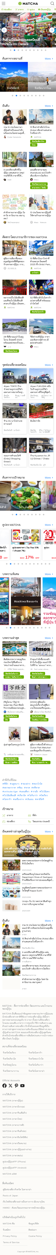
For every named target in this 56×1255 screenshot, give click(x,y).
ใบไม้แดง (45, 791)
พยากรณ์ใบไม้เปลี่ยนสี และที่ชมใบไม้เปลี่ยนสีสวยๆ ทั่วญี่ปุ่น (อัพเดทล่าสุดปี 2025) (14, 302)
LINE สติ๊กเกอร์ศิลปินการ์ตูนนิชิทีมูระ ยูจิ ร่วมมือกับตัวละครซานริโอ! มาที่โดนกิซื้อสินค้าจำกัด (28, 850)
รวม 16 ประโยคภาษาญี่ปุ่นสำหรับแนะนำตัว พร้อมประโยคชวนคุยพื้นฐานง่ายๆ (14, 131)
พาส (28, 788)
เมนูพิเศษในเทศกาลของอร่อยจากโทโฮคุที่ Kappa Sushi (37, 889)
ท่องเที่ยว (6, 9)
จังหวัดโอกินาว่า (36, 1064)
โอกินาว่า (33, 795)
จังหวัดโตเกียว (9, 1052)
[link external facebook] (5, 1086)
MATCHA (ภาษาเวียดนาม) (14, 1143)
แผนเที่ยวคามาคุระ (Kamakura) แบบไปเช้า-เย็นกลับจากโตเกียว (41, 172)
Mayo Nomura (40, 222)
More (48, 58)
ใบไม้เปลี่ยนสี (10, 795)
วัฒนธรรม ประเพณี (39, 821)
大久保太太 (11, 268)
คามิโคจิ (40, 799)
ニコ (9, 347)
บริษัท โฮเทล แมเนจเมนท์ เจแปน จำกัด (16, 669)
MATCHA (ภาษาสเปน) (13, 1155)
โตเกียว (44, 795)
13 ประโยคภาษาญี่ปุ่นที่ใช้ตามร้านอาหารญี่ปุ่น (40, 214)
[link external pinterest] (17, 1086)
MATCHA (37, 137)
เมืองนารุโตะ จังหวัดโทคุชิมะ (43, 712)
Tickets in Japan (40, 754)
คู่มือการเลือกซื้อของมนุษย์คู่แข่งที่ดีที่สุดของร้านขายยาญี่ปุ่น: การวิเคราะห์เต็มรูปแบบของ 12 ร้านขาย (14, 264)
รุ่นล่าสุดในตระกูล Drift (14, 744)
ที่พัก (6, 784)
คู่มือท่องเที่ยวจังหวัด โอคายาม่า (17, 1189)
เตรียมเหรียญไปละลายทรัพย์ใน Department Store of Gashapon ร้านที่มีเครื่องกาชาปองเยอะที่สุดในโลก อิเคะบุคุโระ (37, 878)
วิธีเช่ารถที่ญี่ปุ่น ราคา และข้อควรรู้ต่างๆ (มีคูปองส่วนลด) (40, 339)
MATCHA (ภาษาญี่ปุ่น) (13, 1100)
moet (9, 179)
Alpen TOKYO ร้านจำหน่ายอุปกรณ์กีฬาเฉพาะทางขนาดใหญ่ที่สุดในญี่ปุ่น (13, 390)
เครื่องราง (19, 799)
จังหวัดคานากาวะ (11, 1070)
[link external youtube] (23, 1086)
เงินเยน (30, 799)
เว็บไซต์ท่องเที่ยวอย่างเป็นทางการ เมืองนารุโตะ (24, 1201)
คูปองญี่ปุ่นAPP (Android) (14, 1167)
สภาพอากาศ (10, 788)
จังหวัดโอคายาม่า (37, 1070)
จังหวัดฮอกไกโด (36, 1058)
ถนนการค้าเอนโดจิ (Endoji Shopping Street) (12, 458)
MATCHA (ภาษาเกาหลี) (13, 1125)
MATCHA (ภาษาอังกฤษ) (14, 1106)
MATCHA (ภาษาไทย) (12, 1118)
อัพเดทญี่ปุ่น (44, 9)
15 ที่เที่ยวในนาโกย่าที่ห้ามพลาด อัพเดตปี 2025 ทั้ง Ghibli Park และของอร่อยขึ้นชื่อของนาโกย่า (41, 264)
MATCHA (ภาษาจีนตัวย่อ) (14, 1131)
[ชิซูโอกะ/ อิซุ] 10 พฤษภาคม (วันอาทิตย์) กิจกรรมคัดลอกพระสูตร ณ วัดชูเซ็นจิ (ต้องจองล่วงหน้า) (14, 708)
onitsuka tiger (11, 791)
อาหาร (19, 9)
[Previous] (4, 30)
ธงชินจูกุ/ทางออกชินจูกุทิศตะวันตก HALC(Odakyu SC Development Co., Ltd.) (16, 754)
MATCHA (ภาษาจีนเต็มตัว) (15, 1112)
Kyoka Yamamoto (14, 137)
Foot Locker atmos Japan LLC (41, 669)
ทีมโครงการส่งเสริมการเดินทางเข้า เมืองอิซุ (15, 712)
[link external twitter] (11, 1086)
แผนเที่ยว (25, 791)
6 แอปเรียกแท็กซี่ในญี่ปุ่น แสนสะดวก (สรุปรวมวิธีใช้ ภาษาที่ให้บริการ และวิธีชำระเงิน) (14, 174)
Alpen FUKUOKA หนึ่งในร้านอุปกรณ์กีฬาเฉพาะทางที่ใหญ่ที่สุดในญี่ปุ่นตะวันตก (40, 390)
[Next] (52, 30)
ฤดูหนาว (15, 784)
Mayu (36, 179)
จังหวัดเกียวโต (9, 1058)
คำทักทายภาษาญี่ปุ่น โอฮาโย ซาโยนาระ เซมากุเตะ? (14, 215)
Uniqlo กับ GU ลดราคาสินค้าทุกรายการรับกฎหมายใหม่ (36, 903)
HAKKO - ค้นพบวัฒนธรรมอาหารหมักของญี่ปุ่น (24, 1207)
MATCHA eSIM (10, 1173)
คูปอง (31, 9)
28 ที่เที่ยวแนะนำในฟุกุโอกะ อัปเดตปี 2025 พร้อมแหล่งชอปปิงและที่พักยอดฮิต (14, 341)
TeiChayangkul (13, 222)
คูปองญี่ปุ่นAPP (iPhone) (14, 1161)
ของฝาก (26, 784)
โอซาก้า (7, 799)
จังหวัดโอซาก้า (35, 1052)
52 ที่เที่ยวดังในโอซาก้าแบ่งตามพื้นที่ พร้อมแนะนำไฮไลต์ (40, 300)
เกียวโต (22, 795)
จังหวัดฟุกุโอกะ (9, 1064)
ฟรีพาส (36, 788)
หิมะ (21, 788)
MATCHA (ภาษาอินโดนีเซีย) (15, 1137)
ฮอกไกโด (38, 784)
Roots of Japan (10, 1195)
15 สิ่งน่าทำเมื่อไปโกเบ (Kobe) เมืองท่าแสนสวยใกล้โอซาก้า (41, 130)
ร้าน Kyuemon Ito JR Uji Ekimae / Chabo (40, 457)
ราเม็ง (35, 791)
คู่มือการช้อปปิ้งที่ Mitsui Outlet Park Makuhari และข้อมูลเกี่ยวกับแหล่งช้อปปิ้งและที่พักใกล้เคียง (41, 749)
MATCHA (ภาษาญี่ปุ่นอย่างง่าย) (17, 1149)
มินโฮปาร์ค (35, 420)
